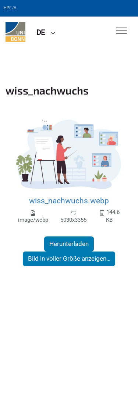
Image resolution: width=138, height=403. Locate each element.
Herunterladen (69, 243)
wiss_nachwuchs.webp (69, 200)
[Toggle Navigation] (121, 31)
